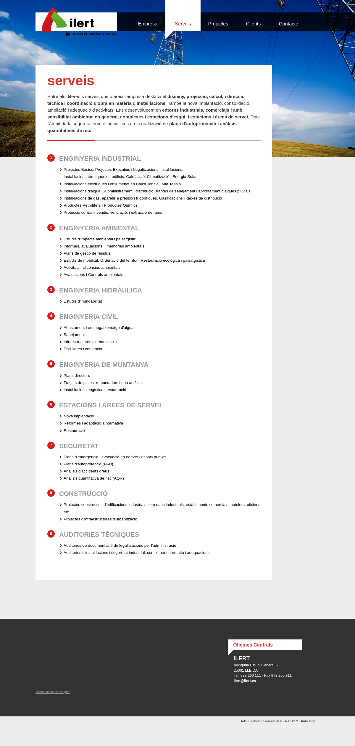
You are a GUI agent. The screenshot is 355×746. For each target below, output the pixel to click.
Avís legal (309, 721)
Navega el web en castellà (94, 34)
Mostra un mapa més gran (53, 692)
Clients (253, 23)
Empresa (147, 23)
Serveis (183, 23)
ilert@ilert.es (245, 681)
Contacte (288, 23)
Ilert (76, 20)
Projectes (218, 23)
